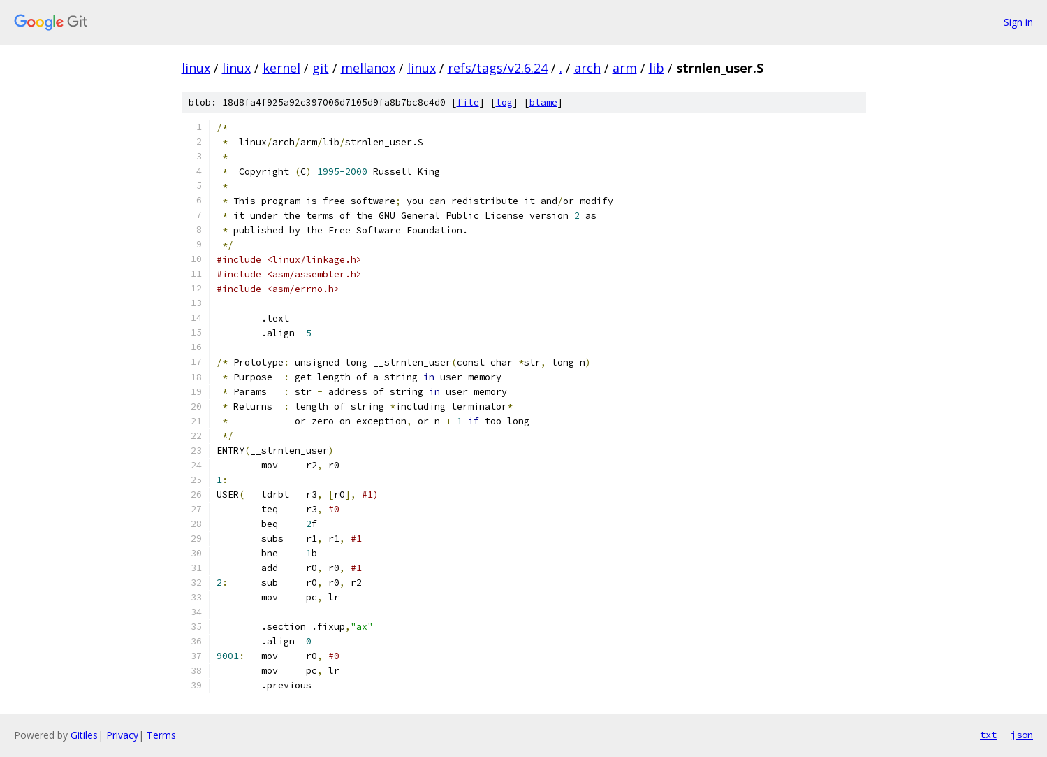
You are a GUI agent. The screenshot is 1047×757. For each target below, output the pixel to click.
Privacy (122, 735)
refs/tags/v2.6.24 (498, 67)
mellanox (368, 67)
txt (988, 734)
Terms (161, 735)
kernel (281, 67)
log (504, 102)
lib (656, 67)
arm (625, 67)
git (320, 67)
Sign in (1018, 22)
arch (587, 67)
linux (196, 67)
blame (543, 102)
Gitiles (84, 735)
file (468, 102)
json (1022, 734)
